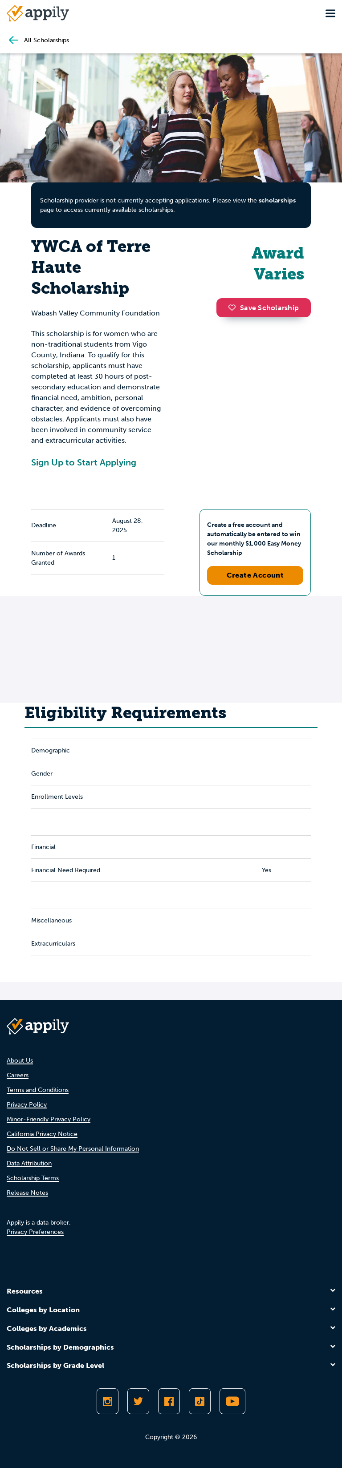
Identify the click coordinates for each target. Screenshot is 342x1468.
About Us (20, 1060)
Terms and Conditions (38, 1090)
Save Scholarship (263, 307)
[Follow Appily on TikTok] (200, 1401)
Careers (17, 1075)
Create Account (255, 575)
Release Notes (27, 1193)
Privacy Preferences (35, 1232)
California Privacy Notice (42, 1134)
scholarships (277, 200)
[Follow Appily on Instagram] (107, 1401)
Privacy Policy (27, 1104)
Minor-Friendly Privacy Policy (48, 1119)
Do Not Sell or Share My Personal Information (73, 1149)
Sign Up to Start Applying (83, 462)
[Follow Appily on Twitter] (138, 1401)
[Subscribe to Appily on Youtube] (232, 1401)
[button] (234, 307)
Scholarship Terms (33, 1178)
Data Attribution (29, 1163)
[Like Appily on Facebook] (169, 1401)
